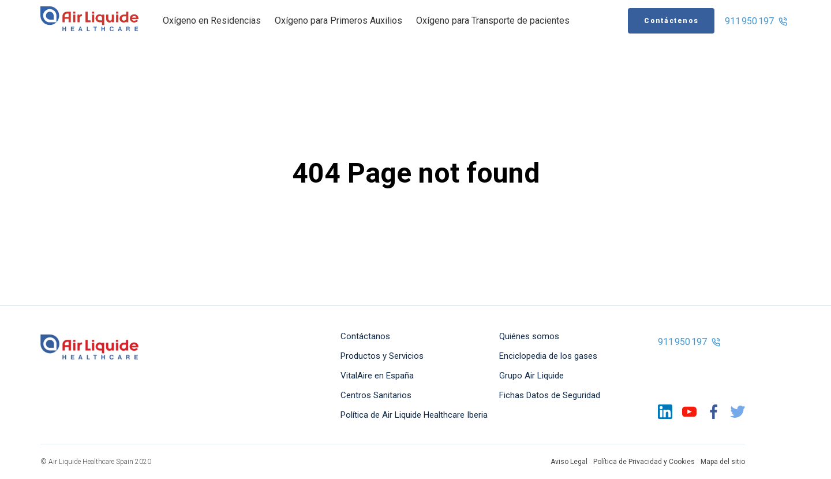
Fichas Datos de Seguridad (549, 395)
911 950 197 (756, 21)
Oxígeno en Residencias (212, 20)
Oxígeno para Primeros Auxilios (338, 20)
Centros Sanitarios (375, 395)
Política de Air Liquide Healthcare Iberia (414, 415)
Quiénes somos (529, 336)
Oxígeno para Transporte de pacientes (493, 20)
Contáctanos (365, 336)
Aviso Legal (569, 462)
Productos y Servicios (382, 356)
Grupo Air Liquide (531, 375)
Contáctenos (671, 21)
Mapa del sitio (723, 462)
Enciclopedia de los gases (548, 356)
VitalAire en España (377, 375)
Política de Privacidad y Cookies (644, 462)
